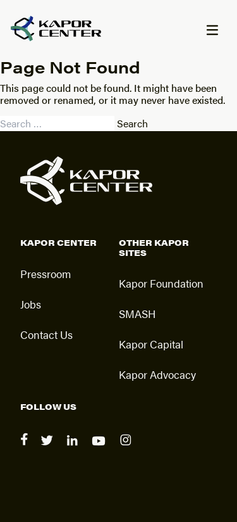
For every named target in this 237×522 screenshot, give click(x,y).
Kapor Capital (151, 344)
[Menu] (212, 31)
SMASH (137, 313)
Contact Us (46, 334)
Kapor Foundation (161, 283)
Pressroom (45, 273)
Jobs (30, 304)
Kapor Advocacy (157, 374)
